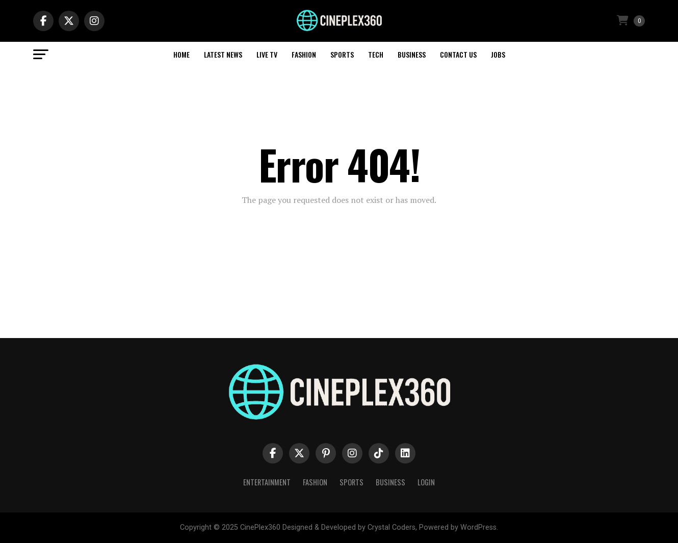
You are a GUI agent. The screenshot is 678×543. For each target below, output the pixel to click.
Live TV (266, 54)
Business (412, 54)
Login (426, 482)
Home (181, 54)
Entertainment (267, 482)
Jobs (498, 54)
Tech (375, 54)
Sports (342, 54)
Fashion (304, 54)
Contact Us (458, 54)
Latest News (223, 54)
